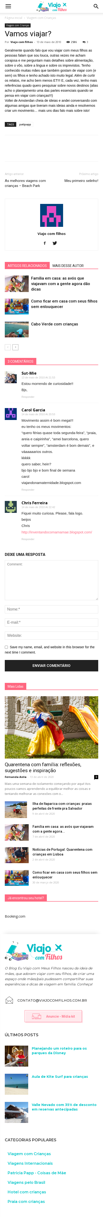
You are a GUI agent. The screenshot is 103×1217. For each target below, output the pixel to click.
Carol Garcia (33, 410)
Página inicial (13, 18)
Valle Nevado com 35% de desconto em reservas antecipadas (64, 1107)
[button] (96, 6)
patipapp (25, 124)
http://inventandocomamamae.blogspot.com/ (57, 532)
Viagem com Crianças (41, 18)
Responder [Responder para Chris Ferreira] (28, 539)
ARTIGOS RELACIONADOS (27, 266)
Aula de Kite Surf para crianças (60, 1076)
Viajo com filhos (22, 42)
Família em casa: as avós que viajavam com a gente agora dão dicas (60, 284)
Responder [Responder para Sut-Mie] (28, 396)
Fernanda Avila (16, 777)
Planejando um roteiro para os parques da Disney (59, 1050)
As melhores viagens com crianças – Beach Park (25, 183)
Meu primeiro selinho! (81, 181)
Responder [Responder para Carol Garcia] (28, 489)
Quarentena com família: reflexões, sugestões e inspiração (43, 767)
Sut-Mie (29, 373)
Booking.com (15, 916)
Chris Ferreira (35, 503)
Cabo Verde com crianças (54, 324)
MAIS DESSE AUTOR (68, 266)
